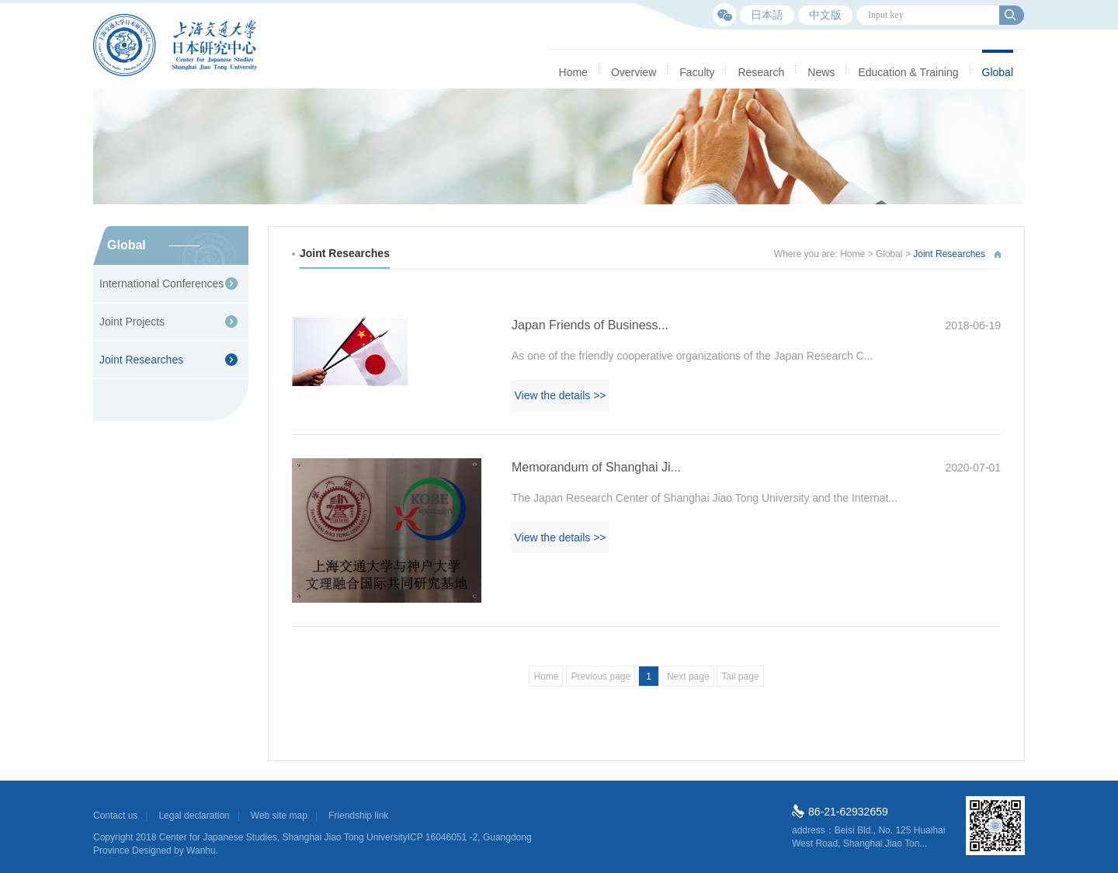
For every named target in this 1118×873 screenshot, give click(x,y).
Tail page (740, 676)
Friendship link (358, 815)
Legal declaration (193, 815)
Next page (688, 676)
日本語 (767, 15)
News (821, 72)
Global (997, 72)
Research (761, 72)
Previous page (600, 676)
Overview (633, 72)
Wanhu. (202, 850)
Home (573, 72)
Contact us (115, 815)
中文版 (825, 15)
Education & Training (908, 72)
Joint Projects (132, 321)
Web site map (279, 815)
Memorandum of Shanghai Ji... (756, 467)
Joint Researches (141, 359)
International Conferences (161, 283)
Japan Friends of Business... (756, 325)
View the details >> (560, 395)
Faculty (696, 72)
